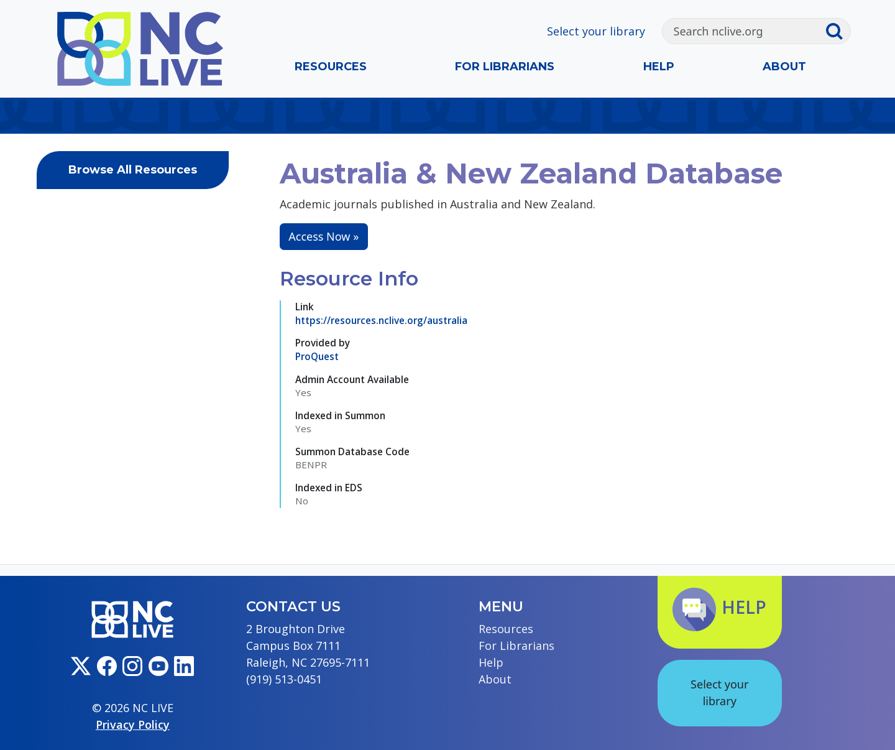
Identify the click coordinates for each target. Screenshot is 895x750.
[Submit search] (837, 31)
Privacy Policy (133, 724)
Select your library (596, 31)
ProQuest (317, 356)
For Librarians (504, 66)
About (784, 66)
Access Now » (323, 236)
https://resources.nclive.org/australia (381, 320)
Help (658, 66)
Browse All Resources (132, 170)
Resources (331, 66)
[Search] (743, 31)
